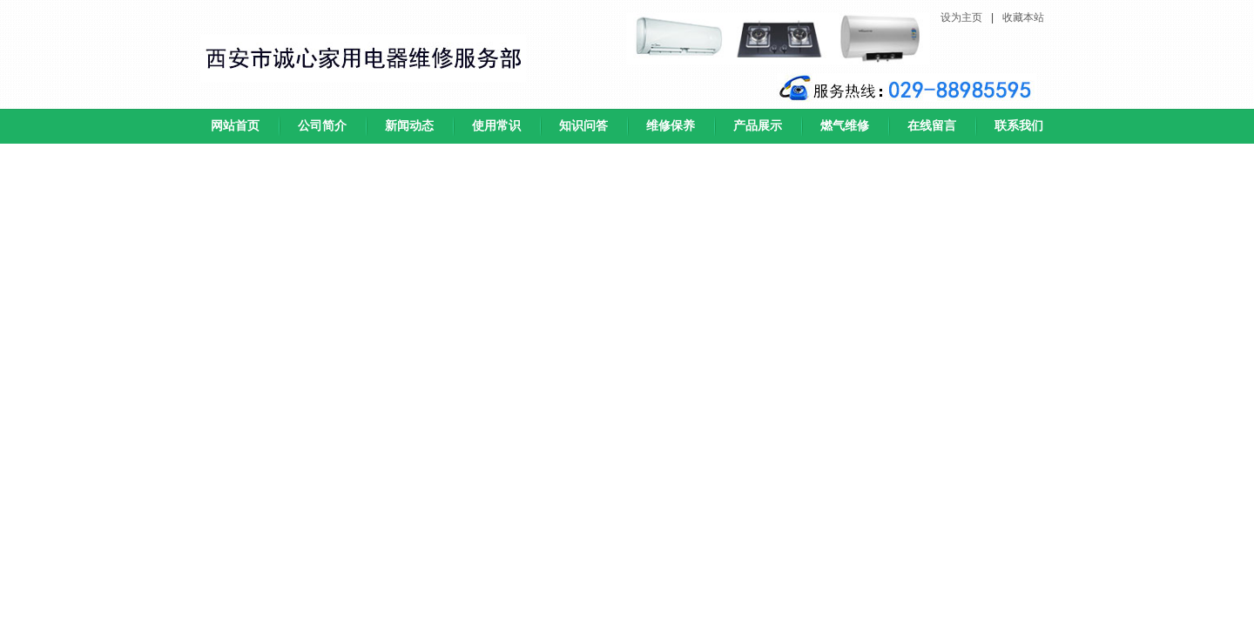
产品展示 (757, 125)
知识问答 (583, 125)
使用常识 (496, 125)
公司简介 (322, 125)
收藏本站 (1023, 17)
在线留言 (931, 125)
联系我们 (1018, 125)
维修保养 (670, 125)
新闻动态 (409, 125)
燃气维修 (844, 125)
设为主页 (961, 17)
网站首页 (235, 125)
